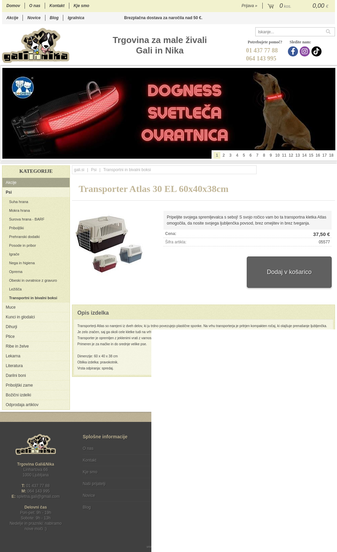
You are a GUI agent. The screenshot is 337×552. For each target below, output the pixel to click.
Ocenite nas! (182, 505)
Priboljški (16, 228)
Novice (33, 17)
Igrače (14, 254)
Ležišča (15, 289)
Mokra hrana (19, 210)
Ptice (10, 336)
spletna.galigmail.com (38, 496)
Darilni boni (16, 375)
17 (324, 155)
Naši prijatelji (94, 483)
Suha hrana (18, 202)
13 (297, 155)
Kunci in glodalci (20, 317)
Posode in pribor (22, 245)
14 (304, 155)
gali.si (79, 169)
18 (331, 155)
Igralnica (76, 17)
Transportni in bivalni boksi (33, 298)
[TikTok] (317, 51)
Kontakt (57, 5)
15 (311, 155)
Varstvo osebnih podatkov (186, 460)
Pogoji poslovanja (179, 448)
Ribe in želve (17, 346)
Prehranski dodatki (24, 237)
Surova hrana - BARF (26, 219)
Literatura (14, 365)
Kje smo (81, 5)
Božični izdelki (18, 395)
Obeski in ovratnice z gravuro (33, 280)
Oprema (16, 272)
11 (284, 155)
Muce (10, 307)
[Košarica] (299, 6)
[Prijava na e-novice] (328, 454)
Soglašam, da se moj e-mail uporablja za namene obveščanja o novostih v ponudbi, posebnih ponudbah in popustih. (290, 475)
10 (277, 155)
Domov (13, 5)
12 (291, 155)
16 (317, 155)
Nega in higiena (22, 263)
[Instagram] (305, 51)
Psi (9, 192)
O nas (34, 5)
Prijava (249, 5)
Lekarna (13, 356)
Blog (54, 17)
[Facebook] (294, 51)
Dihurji (11, 326)
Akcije (12, 17)
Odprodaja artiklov (22, 404)
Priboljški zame (19, 385)
